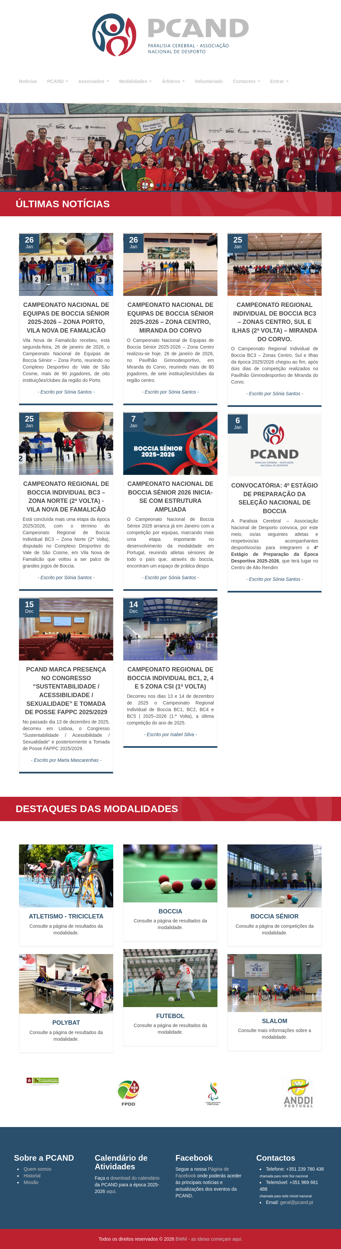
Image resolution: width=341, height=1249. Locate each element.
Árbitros (173, 81)
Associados (93, 81)
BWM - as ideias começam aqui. (208, 1239)
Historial (32, 1175)
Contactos (246, 81)
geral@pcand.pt (296, 1202)
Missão (31, 1182)
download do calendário (135, 1178)
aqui (111, 1191)
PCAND (57, 81)
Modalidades (135, 81)
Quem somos (37, 1169)
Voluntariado (209, 81)
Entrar (279, 81)
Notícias (28, 81)
